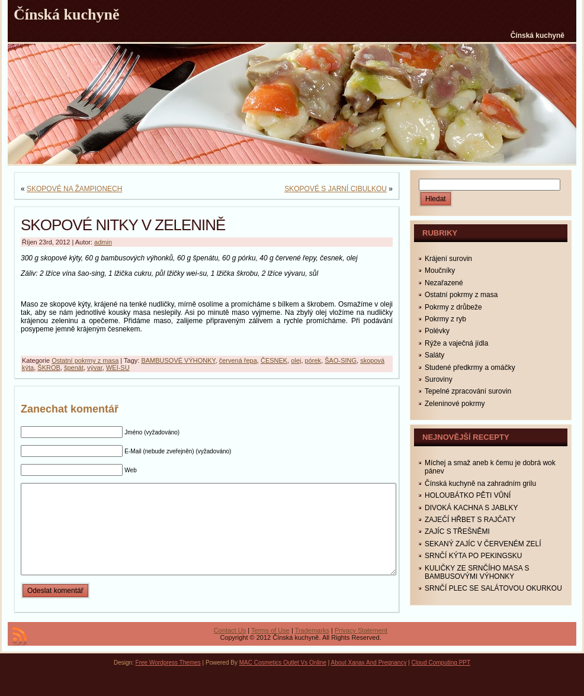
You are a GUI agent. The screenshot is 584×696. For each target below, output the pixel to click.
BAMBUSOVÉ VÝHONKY (178, 360)
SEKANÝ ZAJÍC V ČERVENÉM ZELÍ (483, 544)
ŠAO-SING (341, 360)
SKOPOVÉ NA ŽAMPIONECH (74, 189)
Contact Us (230, 648)
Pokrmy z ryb (445, 319)
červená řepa (238, 360)
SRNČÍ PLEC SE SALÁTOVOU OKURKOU (493, 588)
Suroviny (439, 379)
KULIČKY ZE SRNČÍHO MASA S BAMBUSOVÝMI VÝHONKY (477, 572)
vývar (94, 367)
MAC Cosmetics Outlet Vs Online (282, 680)
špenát (74, 367)
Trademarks (312, 648)
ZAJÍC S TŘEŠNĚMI (457, 531)
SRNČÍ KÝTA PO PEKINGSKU (473, 556)
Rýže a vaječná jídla (456, 343)
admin (103, 242)
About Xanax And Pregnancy (369, 680)
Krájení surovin (448, 258)
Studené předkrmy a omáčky (470, 367)
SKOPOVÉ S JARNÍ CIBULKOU (335, 189)
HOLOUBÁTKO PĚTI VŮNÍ (468, 495)
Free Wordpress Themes (168, 680)
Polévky (437, 331)
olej (296, 360)
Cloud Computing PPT (441, 680)
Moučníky (440, 270)
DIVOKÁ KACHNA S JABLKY (471, 508)
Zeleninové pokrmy (454, 403)
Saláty (434, 355)
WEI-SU (118, 367)
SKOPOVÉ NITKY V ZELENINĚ (123, 225)
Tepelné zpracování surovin (468, 391)
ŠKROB (48, 367)
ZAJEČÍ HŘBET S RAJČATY (470, 519)
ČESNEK (274, 360)
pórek (313, 360)
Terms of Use (270, 648)
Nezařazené (444, 283)
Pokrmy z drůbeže (453, 307)
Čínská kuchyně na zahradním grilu (480, 483)
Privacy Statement (361, 648)
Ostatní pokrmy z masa (85, 360)
